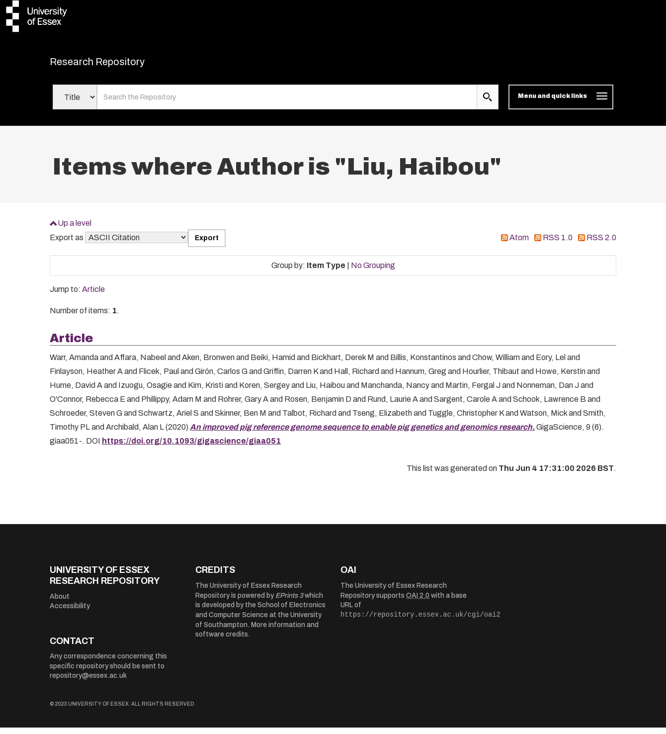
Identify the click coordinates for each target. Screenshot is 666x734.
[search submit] (488, 103)
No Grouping (373, 271)
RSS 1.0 (558, 244)
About (60, 602)
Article (93, 295)
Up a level (74, 229)
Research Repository (119, 65)
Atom (519, 244)
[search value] (287, 103)
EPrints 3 (289, 601)
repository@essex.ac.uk (88, 682)
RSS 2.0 (601, 244)
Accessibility (70, 612)
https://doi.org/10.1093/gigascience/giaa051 (191, 447)
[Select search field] (75, 103)
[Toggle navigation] (560, 103)
